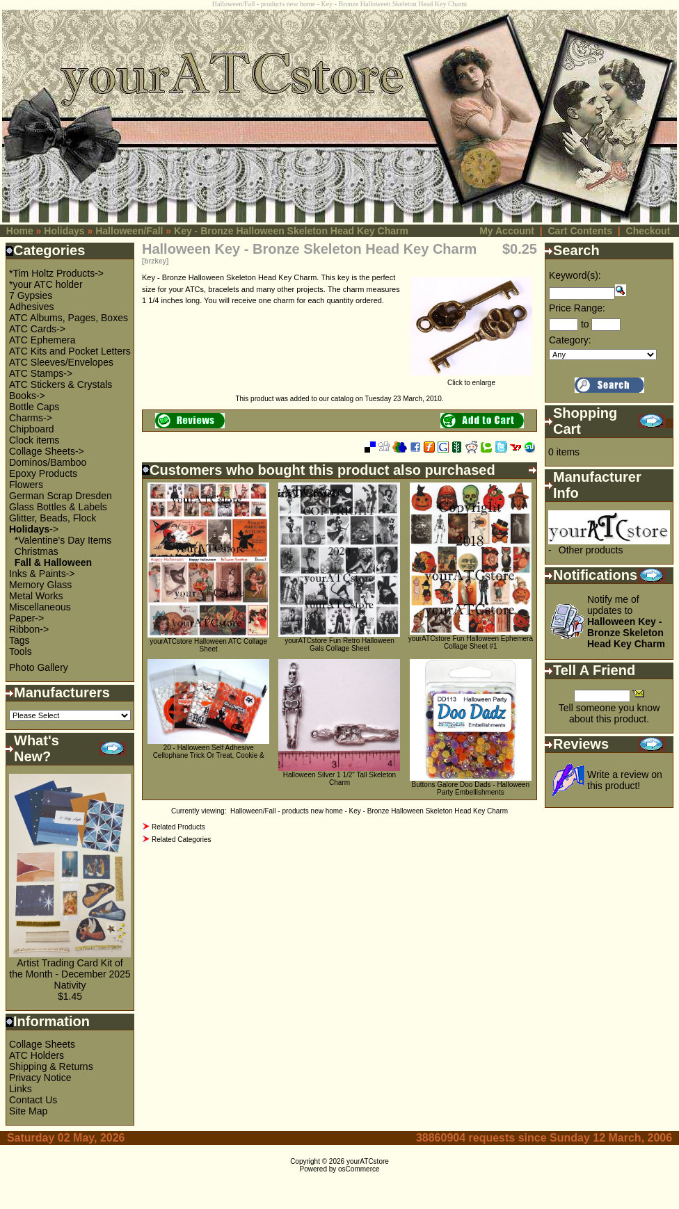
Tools (20, 651)
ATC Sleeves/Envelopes (61, 362)
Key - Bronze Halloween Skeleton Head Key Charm (291, 230)
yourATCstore (367, 1161)
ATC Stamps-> (40, 373)
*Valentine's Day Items (63, 540)
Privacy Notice (40, 1077)
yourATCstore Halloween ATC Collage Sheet (208, 645)
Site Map (28, 1111)
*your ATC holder (46, 284)
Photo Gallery (38, 667)
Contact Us (33, 1099)
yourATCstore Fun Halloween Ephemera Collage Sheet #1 (470, 642)
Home (19, 230)
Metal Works (36, 595)
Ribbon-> (29, 629)
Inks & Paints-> (42, 573)
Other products (591, 549)
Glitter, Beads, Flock (52, 518)
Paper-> (26, 618)
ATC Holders (36, 1055)
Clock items (34, 440)
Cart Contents (580, 230)
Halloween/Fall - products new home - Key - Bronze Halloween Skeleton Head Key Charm (369, 811)
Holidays (64, 230)
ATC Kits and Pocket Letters (70, 351)
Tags (19, 640)
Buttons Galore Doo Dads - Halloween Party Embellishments (471, 788)
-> (33, 529)
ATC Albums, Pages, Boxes (68, 317)
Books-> (27, 395)
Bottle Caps (34, 406)
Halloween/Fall (129, 230)
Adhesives (31, 306)
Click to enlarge (471, 380)
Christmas (36, 551)
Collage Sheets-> (46, 451)
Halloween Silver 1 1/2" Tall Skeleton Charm (339, 778)
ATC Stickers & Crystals (60, 384)
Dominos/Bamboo (47, 462)
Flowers (26, 484)
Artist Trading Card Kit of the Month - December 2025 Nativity (69, 974)
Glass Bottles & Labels (58, 506)
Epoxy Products (43, 473)
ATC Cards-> (37, 328)
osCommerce (358, 1169)
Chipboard (31, 429)
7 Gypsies (30, 295)
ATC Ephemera (42, 340)
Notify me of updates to (626, 621)
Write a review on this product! (624, 780)
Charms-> (30, 417)
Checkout (648, 230)
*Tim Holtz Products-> (56, 273)
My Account (506, 230)
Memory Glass (40, 584)
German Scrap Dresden (60, 495)
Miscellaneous (40, 606)
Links (20, 1088)
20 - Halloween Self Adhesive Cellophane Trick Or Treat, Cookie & (208, 751)
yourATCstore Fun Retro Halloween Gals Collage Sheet (339, 644)
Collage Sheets (42, 1044)
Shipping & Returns (51, 1066)
